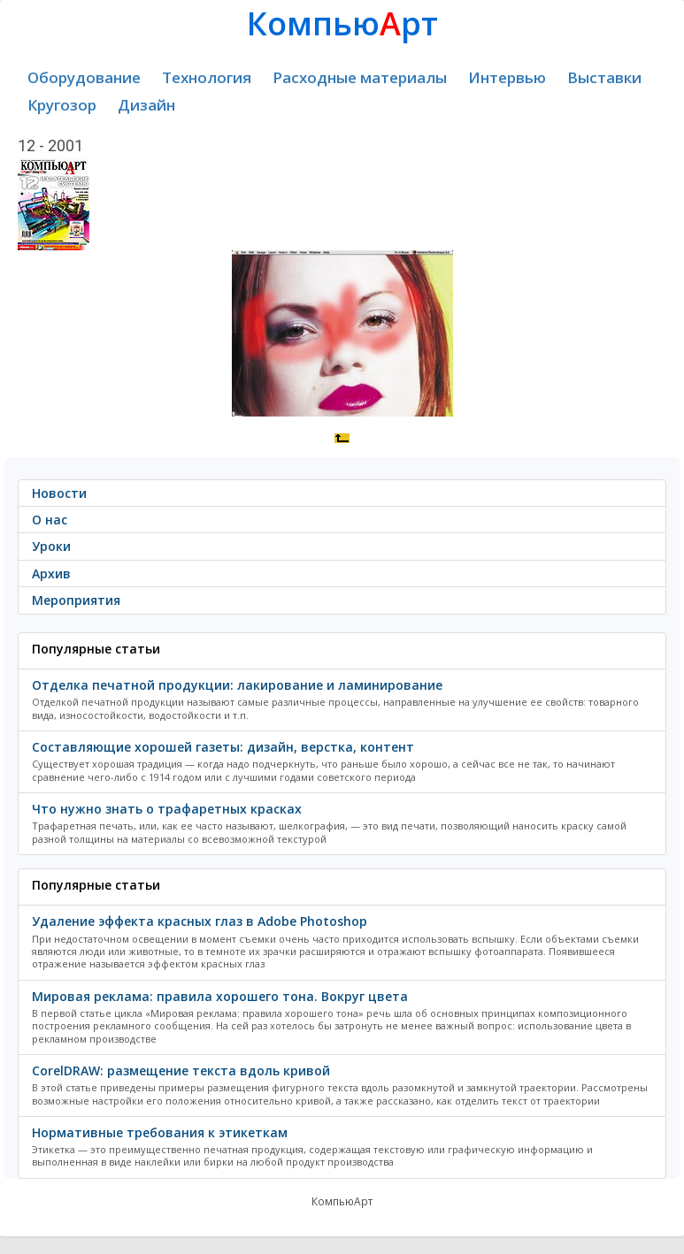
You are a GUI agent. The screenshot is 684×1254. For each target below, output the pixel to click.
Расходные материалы (360, 77)
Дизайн (146, 105)
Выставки (604, 77)
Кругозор (61, 105)
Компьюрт (342, 23)
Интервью (507, 77)
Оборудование (84, 77)
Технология (206, 77)
